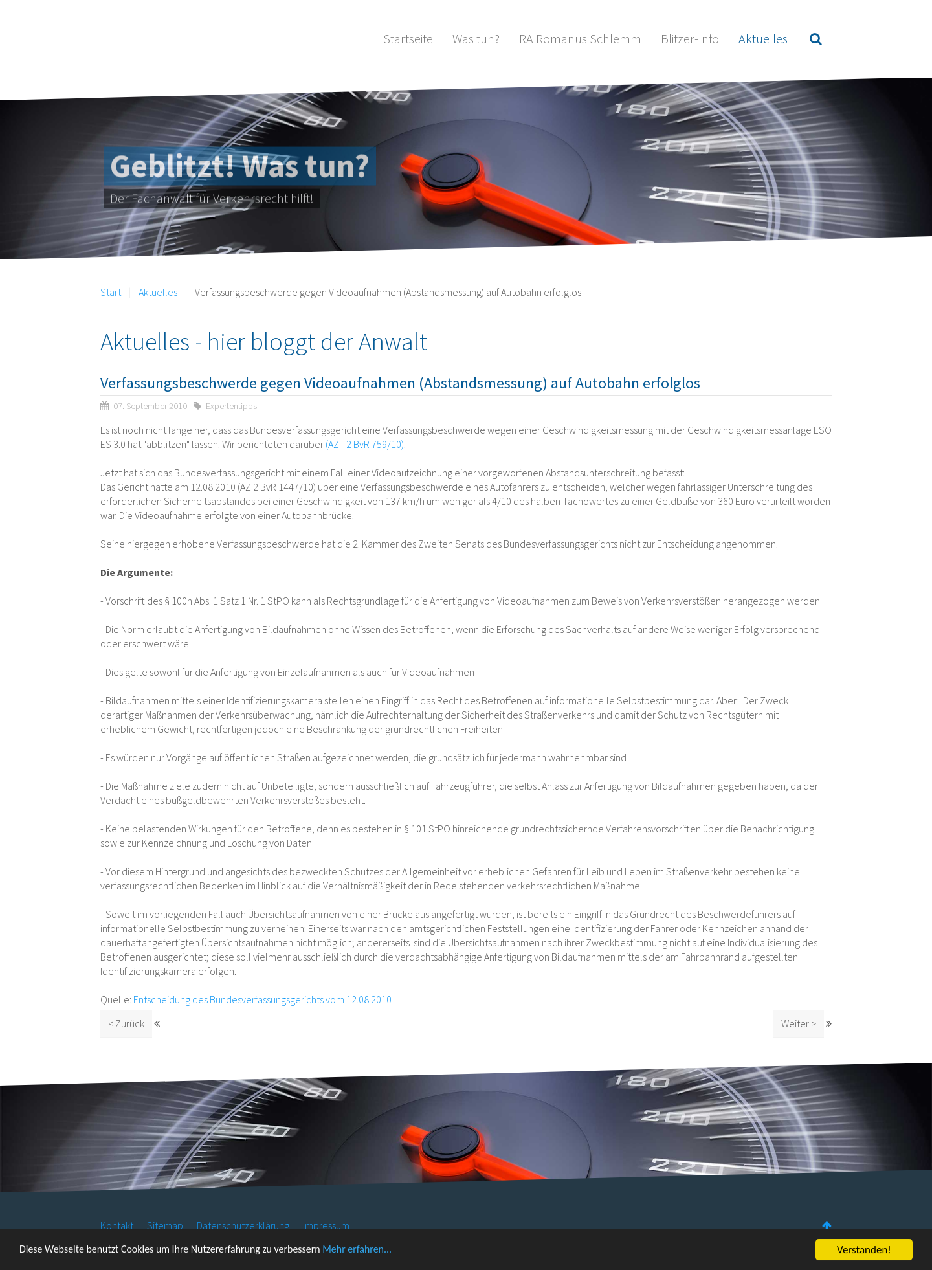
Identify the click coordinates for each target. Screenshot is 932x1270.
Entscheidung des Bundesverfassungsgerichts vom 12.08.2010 (262, 999)
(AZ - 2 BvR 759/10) (365, 444)
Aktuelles (763, 38)
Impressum (326, 1225)
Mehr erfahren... (380, 1254)
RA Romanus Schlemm (580, 38)
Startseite (408, 38)
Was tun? (476, 38)
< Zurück (126, 1023)
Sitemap (165, 1225)
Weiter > (798, 1023)
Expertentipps (231, 406)
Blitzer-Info (690, 38)
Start (110, 291)
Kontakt (116, 1225)
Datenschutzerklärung (243, 1225)
